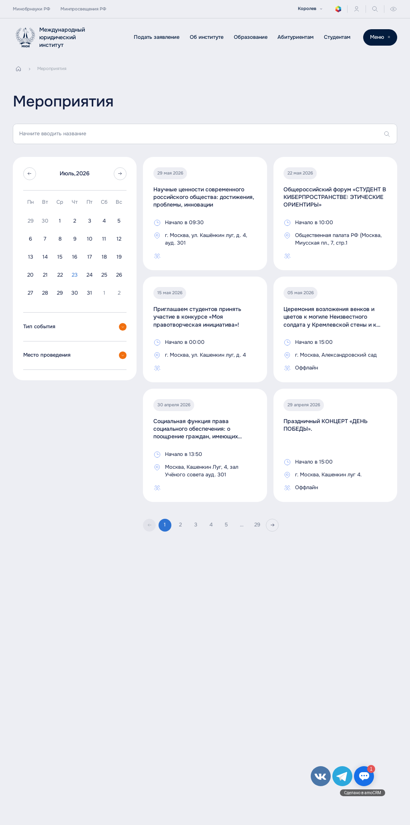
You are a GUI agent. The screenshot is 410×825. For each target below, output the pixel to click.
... (241, 525)
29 (257, 525)
